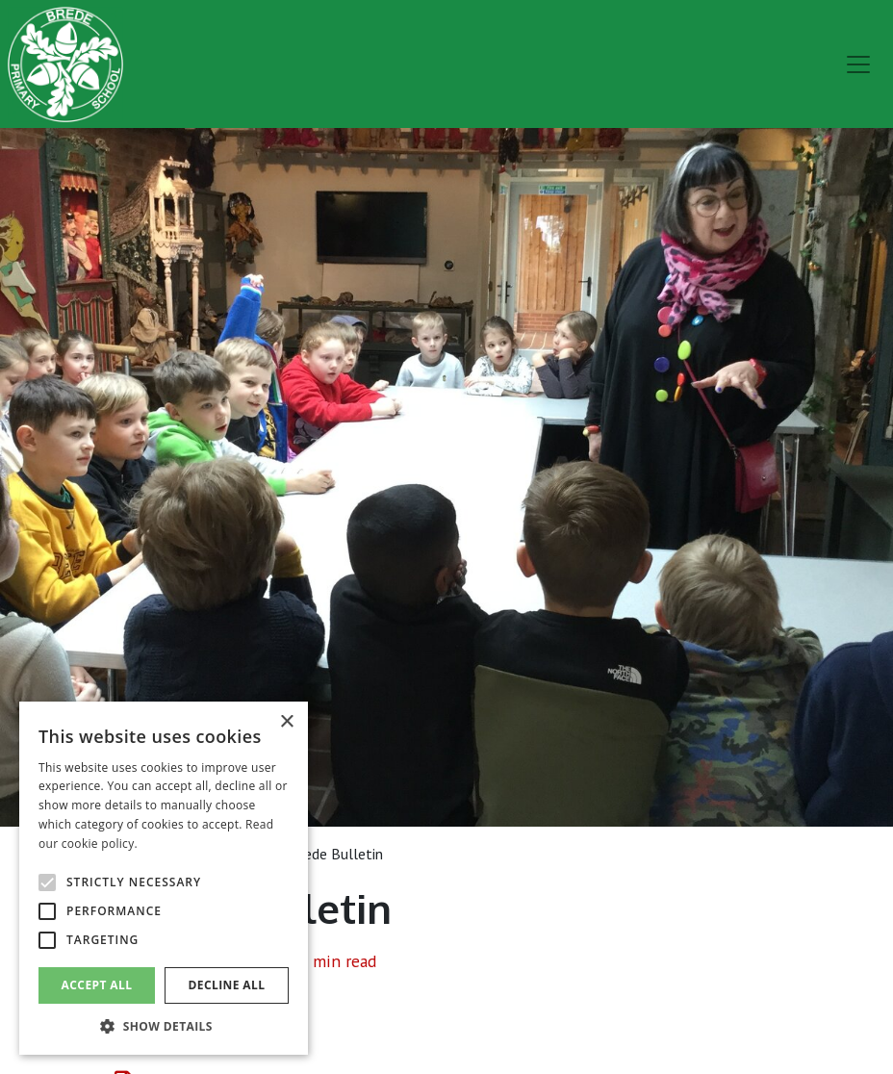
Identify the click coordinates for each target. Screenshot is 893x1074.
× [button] (286, 722)
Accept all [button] (97, 985)
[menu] (858, 64)
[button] (163, 1026)
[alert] (163, 878)
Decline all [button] (227, 985)
